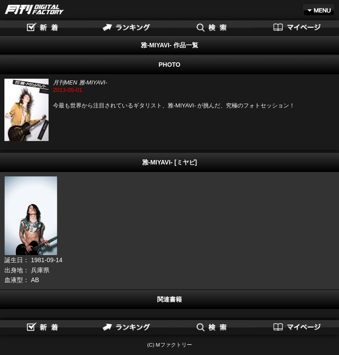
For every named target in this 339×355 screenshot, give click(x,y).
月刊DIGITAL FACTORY (34, 9)
